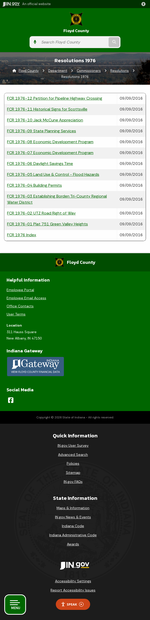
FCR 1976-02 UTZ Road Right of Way (41, 213)
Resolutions (119, 71)
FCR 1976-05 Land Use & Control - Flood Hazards (53, 174)
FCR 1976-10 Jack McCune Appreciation (45, 120)
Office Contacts (20, 306)
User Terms (16, 314)
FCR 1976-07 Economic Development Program (50, 152)
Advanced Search (73, 454)
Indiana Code (73, 526)
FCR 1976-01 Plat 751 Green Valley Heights (47, 224)
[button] (144, 4)
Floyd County (76, 30)
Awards (73, 544)
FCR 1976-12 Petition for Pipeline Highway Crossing (54, 98)
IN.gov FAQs (73, 481)
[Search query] (73, 42)
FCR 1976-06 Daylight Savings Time (40, 163)
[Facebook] (10, 400)
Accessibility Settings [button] (73, 581)
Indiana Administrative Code (73, 535)
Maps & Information (73, 508)
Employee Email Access (26, 298)
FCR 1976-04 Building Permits (34, 185)
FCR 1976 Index (21, 235)
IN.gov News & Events (73, 517)
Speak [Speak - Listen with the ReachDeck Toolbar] (72, 604)
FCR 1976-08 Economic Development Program (50, 141)
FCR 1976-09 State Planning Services (41, 131)
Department (57, 71)
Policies (73, 463)
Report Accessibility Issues (73, 590)
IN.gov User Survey (73, 445)
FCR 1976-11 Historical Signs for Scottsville (47, 109)
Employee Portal (20, 290)
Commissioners (89, 71)
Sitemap (73, 472)
